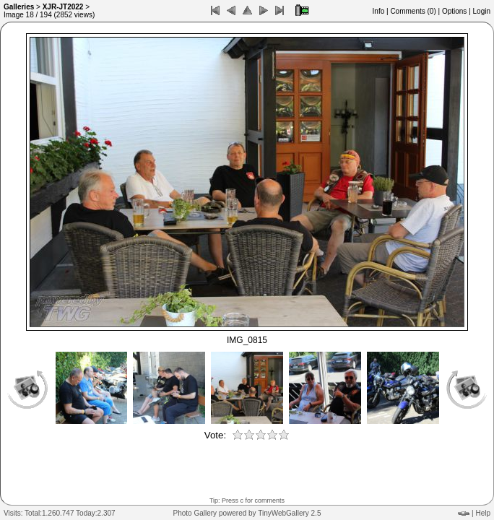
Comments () (413, 11)
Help (482, 513)
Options (454, 11)
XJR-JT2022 (63, 7)
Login (481, 11)
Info (379, 11)
